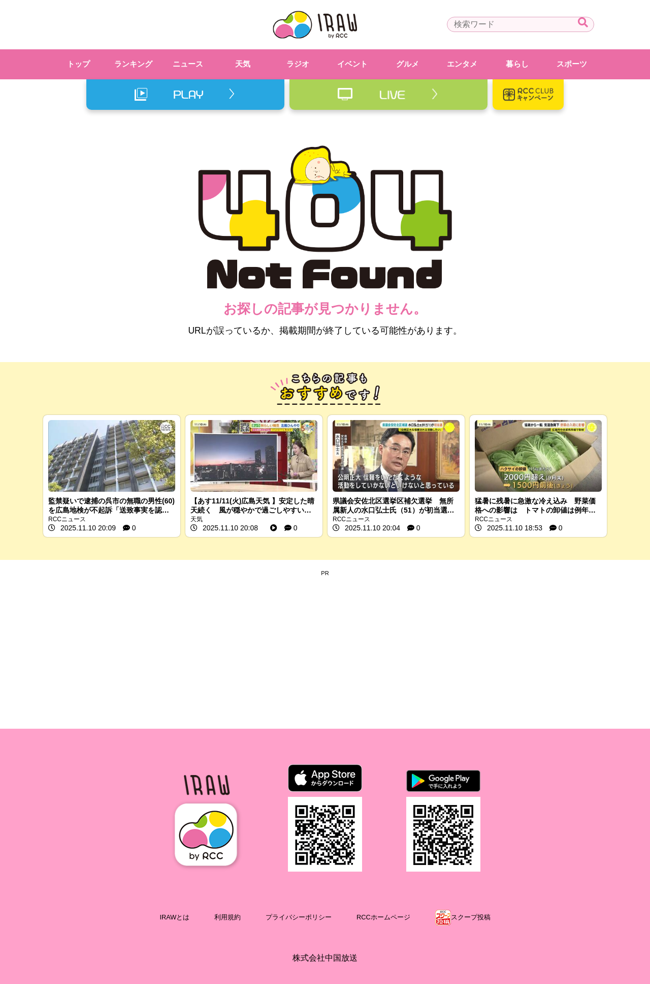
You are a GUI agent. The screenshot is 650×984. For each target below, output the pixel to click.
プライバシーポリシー (299, 917)
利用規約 (227, 917)
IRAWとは (174, 917)
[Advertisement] (325, 647)
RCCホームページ (383, 917)
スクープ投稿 (471, 917)
